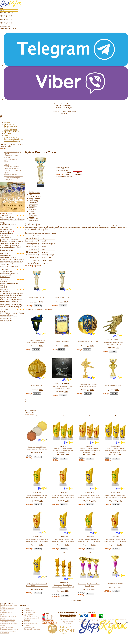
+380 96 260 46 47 (6, 19)
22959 (67, 454)
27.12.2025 (4, 290)
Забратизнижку (68, 173)
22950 (93, 545)
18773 (41, 390)
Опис (31, 191)
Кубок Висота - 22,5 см (113, 385)
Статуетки (8, 157)
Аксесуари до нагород (12, 178)
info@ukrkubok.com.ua (8, 28)
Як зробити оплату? (33, 216)
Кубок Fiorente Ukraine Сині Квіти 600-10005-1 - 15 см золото (63, 540)
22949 (119, 545)
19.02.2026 (4, 236)
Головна (7, 122)
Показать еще (76, 600)
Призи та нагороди (10, 159)
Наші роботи (8, 128)
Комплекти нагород (11, 155)
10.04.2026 (4, 215)
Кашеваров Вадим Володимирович (6, 319)
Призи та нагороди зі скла (13, 176)
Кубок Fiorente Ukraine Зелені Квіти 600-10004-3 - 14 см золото (89, 540)
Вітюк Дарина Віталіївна (9, 266)
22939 (67, 591)
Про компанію (9, 124)
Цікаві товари (29, 414)
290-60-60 (47, 615)
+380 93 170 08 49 (6, 23)
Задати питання (30, 410)
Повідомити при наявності (65, 176)
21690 (92, 346)
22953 (119, 500)
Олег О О (3, 287)
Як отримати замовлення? (33, 219)
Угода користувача (10, 137)
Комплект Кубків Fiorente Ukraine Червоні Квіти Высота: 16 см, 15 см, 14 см (89, 450)
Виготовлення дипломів (12, 170)
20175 (66, 392)
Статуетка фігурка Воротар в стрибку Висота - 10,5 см (113, 343)
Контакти (7, 133)
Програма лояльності (11, 131)
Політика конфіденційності (13, 139)
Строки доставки (32, 212)
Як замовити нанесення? (33, 205)
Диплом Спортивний (62, 341)
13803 (117, 390)
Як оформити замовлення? (33, 201)
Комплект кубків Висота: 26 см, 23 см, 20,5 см (89, 585)
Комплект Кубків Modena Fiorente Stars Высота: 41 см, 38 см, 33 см (63, 587)
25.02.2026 (4, 227)
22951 (67, 545)
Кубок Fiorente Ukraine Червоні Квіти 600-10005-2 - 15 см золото (37, 540)
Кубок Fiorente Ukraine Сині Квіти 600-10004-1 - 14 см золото (37, 585)
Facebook (3, 144)
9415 (117, 348)
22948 (41, 589)
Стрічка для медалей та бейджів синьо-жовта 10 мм (36, 341)
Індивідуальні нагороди (12, 152)
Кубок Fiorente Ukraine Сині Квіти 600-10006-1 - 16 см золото (89, 496)
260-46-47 (47, 617)
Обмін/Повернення (10, 130)
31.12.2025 (4, 280)
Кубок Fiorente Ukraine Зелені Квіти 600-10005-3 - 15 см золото (115, 496)
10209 (66, 346)
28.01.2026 (4, 269)
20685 (66, 302)
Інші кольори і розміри (35, 195)
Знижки (7, 135)
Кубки (6, 154)
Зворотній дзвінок (6, 26)
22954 (93, 500)
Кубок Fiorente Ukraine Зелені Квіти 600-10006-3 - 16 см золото (37, 496)
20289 (92, 390)
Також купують (34, 198)
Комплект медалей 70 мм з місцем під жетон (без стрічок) (37, 448)
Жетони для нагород (11, 168)
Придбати (38, 305)
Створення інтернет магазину (89, 623)
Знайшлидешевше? (78, 173)
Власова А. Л (5, 277)
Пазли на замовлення (11, 166)
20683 (41, 302)
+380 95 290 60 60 (6, 16)
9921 (41, 346)
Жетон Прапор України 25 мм (87, 341)
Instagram (11, 144)
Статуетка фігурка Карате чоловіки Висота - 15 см (88, 385)
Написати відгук (30, 412)
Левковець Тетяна (6, 233)
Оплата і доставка (10, 126)
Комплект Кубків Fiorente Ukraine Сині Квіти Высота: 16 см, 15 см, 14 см (115, 450)
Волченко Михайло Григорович (11, 306)
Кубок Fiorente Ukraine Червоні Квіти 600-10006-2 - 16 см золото (63, 496)
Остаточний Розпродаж (12, 141)
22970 (41, 452)
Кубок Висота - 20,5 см (36, 297)
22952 (41, 545)
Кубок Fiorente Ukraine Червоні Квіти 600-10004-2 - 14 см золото (115, 540)
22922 (93, 589)
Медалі (6, 161)
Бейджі (6, 172)
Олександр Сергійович (8, 224)
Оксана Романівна (6, 251)
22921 (119, 587)
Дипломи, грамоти (10, 174)
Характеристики (34, 193)
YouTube (20, 144)
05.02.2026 (4, 253)
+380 (8, 12)
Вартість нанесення (32, 208)
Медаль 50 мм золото (37, 385)
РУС (5, 8)
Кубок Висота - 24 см (62, 297)
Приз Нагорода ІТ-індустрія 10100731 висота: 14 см (62, 387)
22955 (67, 500)
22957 (119, 454)
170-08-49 (47, 619)
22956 (41, 500)
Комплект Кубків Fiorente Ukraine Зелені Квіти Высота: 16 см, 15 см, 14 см (63, 450)
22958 (93, 454)
